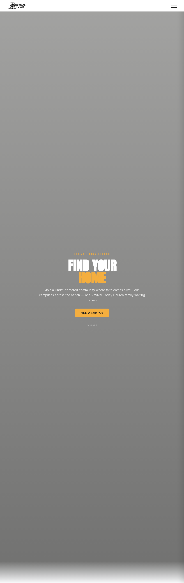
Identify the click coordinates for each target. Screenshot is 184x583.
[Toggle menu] (174, 6)
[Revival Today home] (16, 5)
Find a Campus (92, 312)
